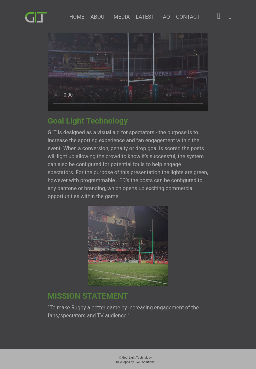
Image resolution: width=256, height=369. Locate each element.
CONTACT (188, 17)
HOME (78, 16)
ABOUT (98, 17)
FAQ (165, 17)
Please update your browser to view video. (128, 72)
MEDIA (122, 17)
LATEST (145, 17)
